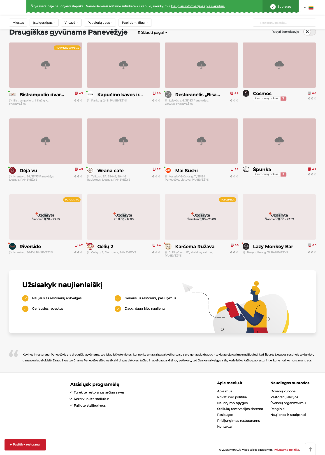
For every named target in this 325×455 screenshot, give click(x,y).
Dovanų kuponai (283, 391)
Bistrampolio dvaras (42, 94)
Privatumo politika (232, 397)
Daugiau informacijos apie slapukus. (198, 6)
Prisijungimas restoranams (238, 421)
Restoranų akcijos (284, 397)
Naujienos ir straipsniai (288, 415)
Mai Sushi (186, 170)
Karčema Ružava (194, 246)
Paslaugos (225, 415)
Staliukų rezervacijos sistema (240, 409)
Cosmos (262, 93)
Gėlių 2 (105, 246)
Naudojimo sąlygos (232, 403)
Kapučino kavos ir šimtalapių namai (139, 94)
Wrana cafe (110, 170)
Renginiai (277, 409)
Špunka (262, 169)
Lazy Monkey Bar (273, 246)
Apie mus (224, 391)
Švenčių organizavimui (288, 403)
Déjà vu (28, 170)
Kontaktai (224, 426)
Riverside (30, 246)
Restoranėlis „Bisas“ (198, 94)
